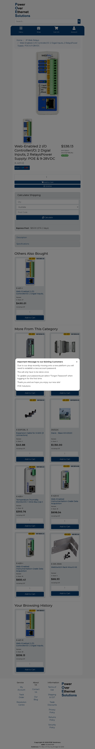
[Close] (77, 361)
